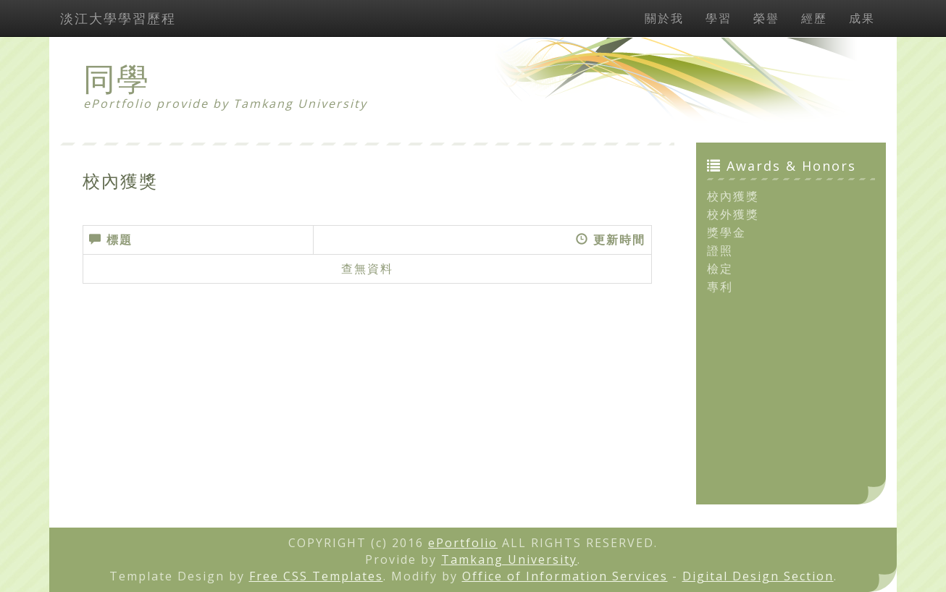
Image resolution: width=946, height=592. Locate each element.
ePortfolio (463, 543)
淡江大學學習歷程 (118, 18)
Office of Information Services (565, 576)
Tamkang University (300, 103)
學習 (719, 18)
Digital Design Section (758, 576)
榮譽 (766, 18)
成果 (862, 18)
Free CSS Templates (316, 576)
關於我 (664, 18)
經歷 (814, 18)
